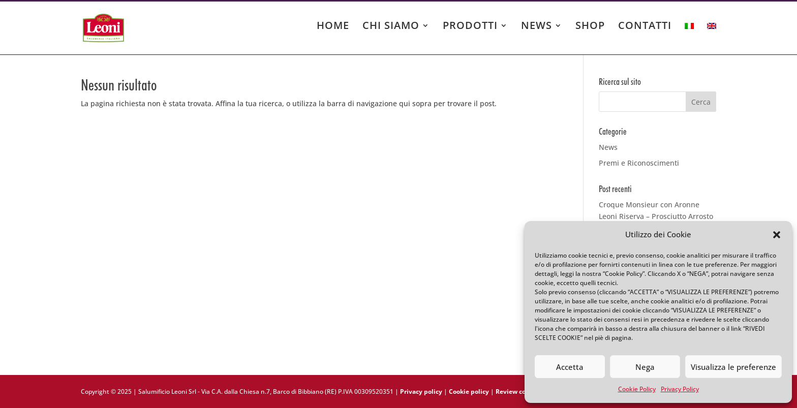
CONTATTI (644, 27)
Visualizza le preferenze (733, 367)
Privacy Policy (680, 389)
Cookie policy (469, 391)
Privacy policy (421, 391)
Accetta (570, 367)
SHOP (590, 27)
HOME (333, 27)
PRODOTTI (470, 27)
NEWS (536, 27)
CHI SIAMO (390, 27)
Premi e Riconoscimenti (639, 163)
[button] (777, 235)
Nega (645, 367)
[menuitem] (689, 35)
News (608, 147)
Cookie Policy (637, 389)
